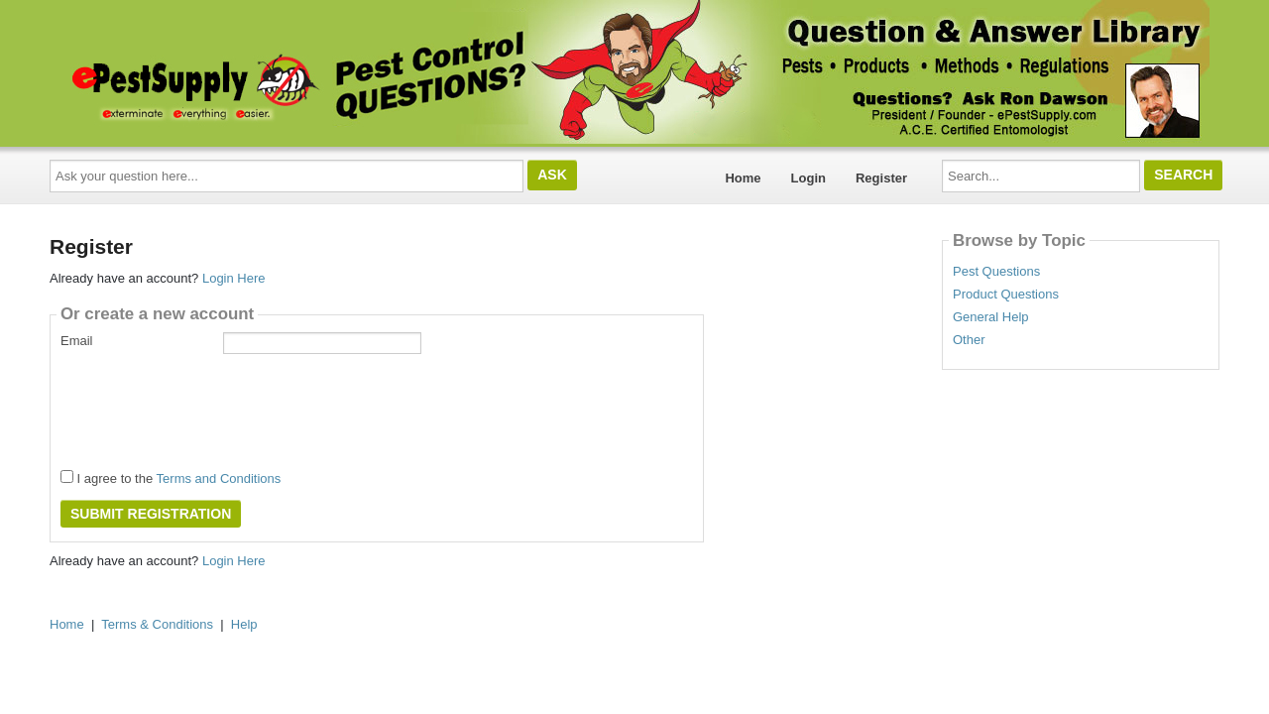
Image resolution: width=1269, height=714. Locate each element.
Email (76, 340)
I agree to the (170, 478)
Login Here (234, 278)
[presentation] (211, 405)
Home (742, 178)
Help (244, 624)
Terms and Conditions (219, 478)
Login (808, 178)
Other (969, 340)
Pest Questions (996, 272)
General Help (991, 317)
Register (881, 178)
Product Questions (1006, 294)
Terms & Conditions (157, 624)
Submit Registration (150, 514)
